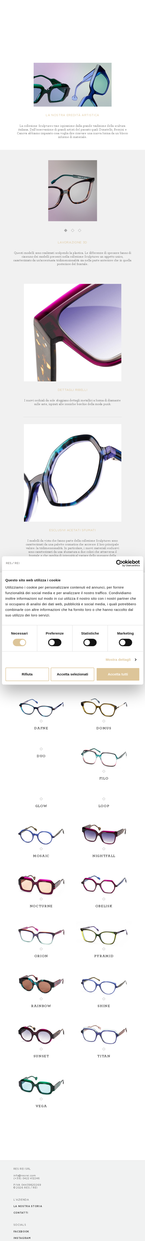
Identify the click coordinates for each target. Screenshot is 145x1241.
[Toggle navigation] (17, 6)
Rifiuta (27, 674)
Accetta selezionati (72, 674)
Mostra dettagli (118, 659)
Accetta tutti (118, 674)
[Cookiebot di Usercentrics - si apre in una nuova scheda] (119, 563)
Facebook (21, 1232)
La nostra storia (27, 1206)
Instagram (22, 1238)
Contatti (20, 1213)
